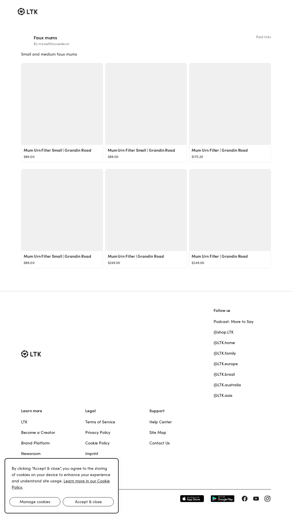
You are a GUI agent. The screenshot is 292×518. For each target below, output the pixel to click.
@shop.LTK (224, 332)
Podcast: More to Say (234, 321)
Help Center (160, 421)
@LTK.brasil (224, 374)
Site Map (157, 432)
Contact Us (159, 443)
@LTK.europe (226, 363)
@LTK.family (225, 353)
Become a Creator (38, 432)
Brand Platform (35, 443)
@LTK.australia (227, 384)
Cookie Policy (97, 443)
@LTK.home (224, 342)
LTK (24, 421)
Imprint (91, 453)
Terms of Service (100, 421)
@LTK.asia (223, 395)
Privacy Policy (97, 432)
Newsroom (30, 453)
